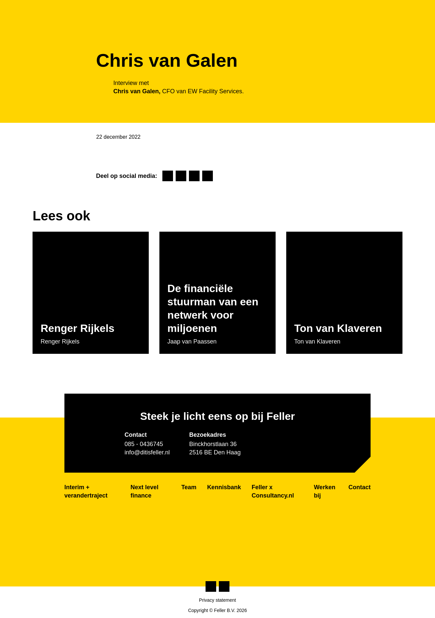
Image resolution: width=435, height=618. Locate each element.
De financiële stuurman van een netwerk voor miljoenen (212, 308)
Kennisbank (224, 487)
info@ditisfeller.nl (147, 452)
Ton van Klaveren (338, 328)
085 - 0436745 (144, 444)
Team (189, 487)
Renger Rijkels (77, 328)
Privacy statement (217, 600)
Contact (359, 487)
